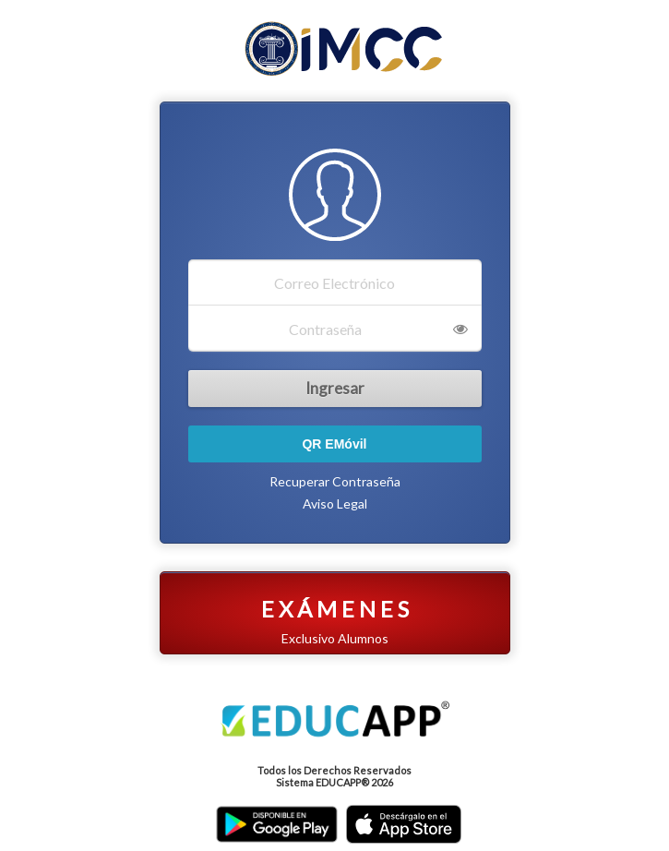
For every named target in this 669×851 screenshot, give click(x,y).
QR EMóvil (334, 444)
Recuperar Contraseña (334, 481)
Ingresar (334, 388)
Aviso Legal (335, 503)
